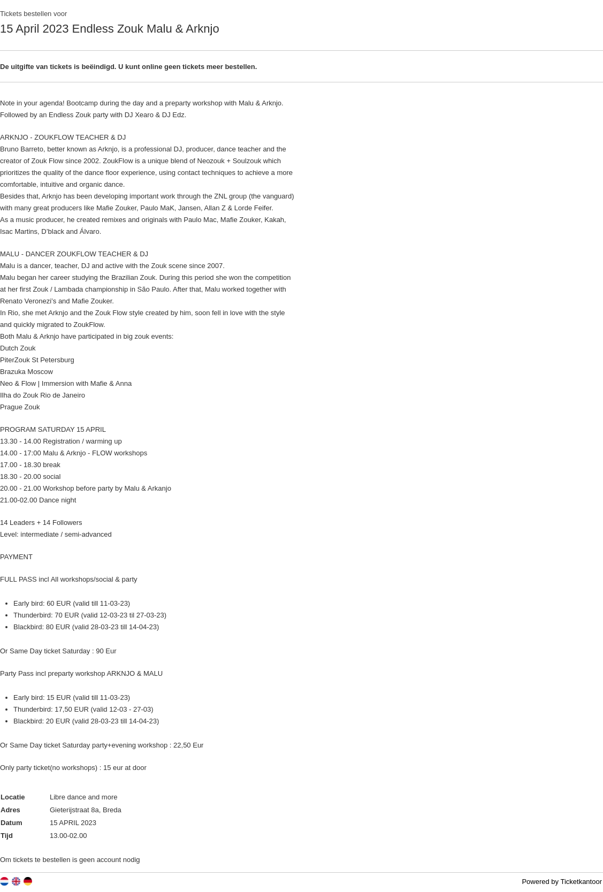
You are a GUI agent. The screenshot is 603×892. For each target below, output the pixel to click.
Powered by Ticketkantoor (562, 882)
